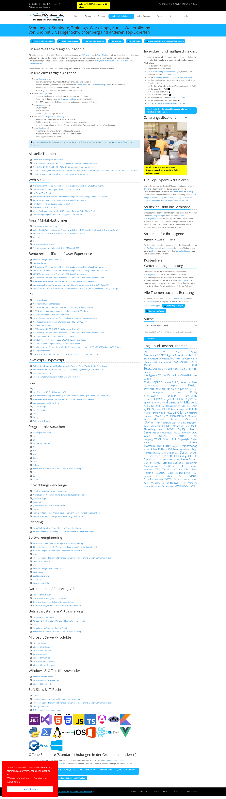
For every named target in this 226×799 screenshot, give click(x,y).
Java (32, 382)
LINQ (176, 412)
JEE (188, 406)
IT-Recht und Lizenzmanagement (47, 710)
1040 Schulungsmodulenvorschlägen (165, 71)
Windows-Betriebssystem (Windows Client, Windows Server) (59, 621)
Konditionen (134, 41)
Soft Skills (173, 456)
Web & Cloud (39, 179)
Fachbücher (81, 85)
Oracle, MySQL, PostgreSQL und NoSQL (50, 598)
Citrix (194, 375)
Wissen (160, 16)
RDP (169, 449)
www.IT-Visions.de (61, 791)
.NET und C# (87, 55)
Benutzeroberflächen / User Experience (60, 253)
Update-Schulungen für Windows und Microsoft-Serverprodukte (60, 174)
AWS (176, 362)
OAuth (185, 432)
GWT (162, 402)
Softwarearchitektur (41, 561)
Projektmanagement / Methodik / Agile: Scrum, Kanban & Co (59, 550)
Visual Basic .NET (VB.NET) (44, 443)
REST (166, 452)
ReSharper (158, 453)
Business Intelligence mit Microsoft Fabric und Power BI (57, 605)
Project (175, 446)
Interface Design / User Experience (48, 259)
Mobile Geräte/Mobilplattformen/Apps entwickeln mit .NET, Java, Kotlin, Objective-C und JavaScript (75, 230)
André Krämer (166, 200)
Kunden (41, 128)
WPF (179, 486)
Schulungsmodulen (68, 99)
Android (36, 237)
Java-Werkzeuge (39, 406)
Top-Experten (179, 97)
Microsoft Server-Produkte (50, 637)
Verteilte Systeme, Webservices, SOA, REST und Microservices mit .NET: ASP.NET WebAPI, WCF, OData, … (78, 347)
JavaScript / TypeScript (46, 359)
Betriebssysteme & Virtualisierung (56, 611)
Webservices (157, 482)
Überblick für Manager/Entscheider (48, 159)
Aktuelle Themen (42, 153)
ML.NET (166, 426)
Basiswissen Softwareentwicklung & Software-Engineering (58, 543)
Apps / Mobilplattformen (48, 220)
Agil (169, 355)
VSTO (168, 479)
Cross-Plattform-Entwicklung (45, 226)
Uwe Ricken (168, 197)
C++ (34, 447)
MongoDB (178, 426)
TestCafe (169, 466)
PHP (174, 439)
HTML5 (185, 402)
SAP (177, 452)
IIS (148, 406)
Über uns (173, 16)
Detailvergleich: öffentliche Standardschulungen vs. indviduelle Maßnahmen (168, 110)
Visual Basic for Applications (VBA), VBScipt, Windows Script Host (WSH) (63, 531)
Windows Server (40, 643)
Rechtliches (192, 792)
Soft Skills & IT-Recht (45, 689)
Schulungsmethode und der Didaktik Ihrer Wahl (173, 77)
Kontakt (166, 792)
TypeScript (168, 469)
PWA (155, 449)
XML (193, 486)
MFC (166, 416)
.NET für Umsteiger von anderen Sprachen (51, 314)
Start (76, 16)
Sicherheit (37, 579)
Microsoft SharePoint (42, 650)
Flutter (157, 399)
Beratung (101, 16)
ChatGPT (185, 375)
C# (34, 440)
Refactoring (185, 449)
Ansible (165, 358)
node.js (177, 432)
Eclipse (180, 389)
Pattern (166, 439)
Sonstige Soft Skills (41, 583)
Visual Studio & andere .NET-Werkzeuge (50, 491)
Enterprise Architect (167, 392)
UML (35, 565)
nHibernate (166, 432)
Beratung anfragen (173, 305)
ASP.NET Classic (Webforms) (45, 207)
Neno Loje (178, 197)
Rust (34, 450)
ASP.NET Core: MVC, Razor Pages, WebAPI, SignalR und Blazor (59, 200)
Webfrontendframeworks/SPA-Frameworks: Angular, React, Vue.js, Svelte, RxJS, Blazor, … (71, 196)
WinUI (173, 486)
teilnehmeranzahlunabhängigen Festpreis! (168, 103)
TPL (158, 469)
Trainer (147, 189)
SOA (163, 456)
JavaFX (163, 405)
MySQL (182, 429)
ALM (174, 355)
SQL (189, 456)
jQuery (158, 409)
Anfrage (194, 4)
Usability (160, 472)
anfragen (154, 251)
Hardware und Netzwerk (43, 617)
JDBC (183, 406)
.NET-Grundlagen (40, 300)
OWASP (158, 439)
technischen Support (152, 305)
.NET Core (170, 352)
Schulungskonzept (151, 274)
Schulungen (43, 93)
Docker (171, 389)
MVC (161, 429)
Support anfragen (155, 311)
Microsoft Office (179, 422)
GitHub (179, 399)
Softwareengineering (45, 537)
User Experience (178, 472)
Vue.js (178, 479)
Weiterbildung (179, 298)
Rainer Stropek (182, 200)
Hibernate (172, 402)
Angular (156, 358)
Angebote (42, 105)
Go (34, 476)
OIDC (192, 432)
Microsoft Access (166, 419)
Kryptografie (152, 412)
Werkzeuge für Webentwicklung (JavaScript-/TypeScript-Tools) (59, 494)
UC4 (34, 472)
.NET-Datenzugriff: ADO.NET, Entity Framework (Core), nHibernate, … (62, 329)
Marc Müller (187, 197)
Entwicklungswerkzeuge (48, 485)
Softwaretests (39, 502)
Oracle (180, 436)
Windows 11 (176, 482)
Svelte (184, 459)
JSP (168, 409)
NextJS (156, 432)
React (176, 449)
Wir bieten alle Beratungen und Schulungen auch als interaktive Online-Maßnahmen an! (163, 170)
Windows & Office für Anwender (54, 670)
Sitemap (156, 792)
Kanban (175, 409)
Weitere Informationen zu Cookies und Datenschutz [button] (27, 780)
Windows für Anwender (43, 676)
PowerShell (101, 55)
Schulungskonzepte (68, 41)
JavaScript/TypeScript (42, 193)
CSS (174, 382)
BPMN (189, 368)
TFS (182, 466)
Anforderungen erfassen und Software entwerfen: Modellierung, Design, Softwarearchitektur (73, 558)
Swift (35, 461)
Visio (159, 476)
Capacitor (173, 375)
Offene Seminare (144, 16)
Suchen (150, 339)
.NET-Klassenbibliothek (42, 325)
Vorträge (190, 192)
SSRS (176, 459)
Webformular (183, 280)
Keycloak (184, 409)
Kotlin (35, 413)
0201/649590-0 (168, 4)
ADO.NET (160, 355)
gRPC (190, 399)
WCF (186, 479)
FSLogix (166, 399)
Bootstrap (179, 368)
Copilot (156, 382)
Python (36, 465)
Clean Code (147, 380)
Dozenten (42, 79)
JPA (152, 409)
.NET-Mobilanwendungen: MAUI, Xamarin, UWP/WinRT (56, 343)
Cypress (181, 382)
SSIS (171, 459)
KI (190, 409)
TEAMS (156, 462)
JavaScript (173, 406)
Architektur (176, 358)
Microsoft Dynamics (41, 657)
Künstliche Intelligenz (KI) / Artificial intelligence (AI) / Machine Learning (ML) (65, 163)
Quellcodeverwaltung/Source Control (49, 505)
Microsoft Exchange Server (44, 661)
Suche (185, 16)
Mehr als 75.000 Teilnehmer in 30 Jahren (93, 5)
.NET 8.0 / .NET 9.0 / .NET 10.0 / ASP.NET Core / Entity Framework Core (63, 167)
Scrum (35, 554)
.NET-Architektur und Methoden (46, 303)
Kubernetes (165, 412)
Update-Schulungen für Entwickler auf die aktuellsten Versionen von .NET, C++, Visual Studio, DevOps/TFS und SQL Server (85, 170)
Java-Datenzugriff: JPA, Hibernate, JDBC (49, 392)
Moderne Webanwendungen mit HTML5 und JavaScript (56, 189)
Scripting (36, 522)
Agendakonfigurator (183, 251)
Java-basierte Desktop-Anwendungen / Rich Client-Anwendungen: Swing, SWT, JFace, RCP (71, 285)
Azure (184, 362)
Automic (168, 362)
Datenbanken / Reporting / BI (52, 588)
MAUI (158, 416)
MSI (187, 426)
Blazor (170, 368)
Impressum (178, 792)
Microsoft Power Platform (44, 244)
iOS (34, 240)
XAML (186, 486)
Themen (88, 16)
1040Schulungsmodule (42, 41)
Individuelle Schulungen (121, 16)
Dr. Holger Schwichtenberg (53, 116)
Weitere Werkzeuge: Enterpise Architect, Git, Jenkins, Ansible (59, 516)
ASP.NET (190, 358)
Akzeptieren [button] (30, 789)
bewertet (78, 90)
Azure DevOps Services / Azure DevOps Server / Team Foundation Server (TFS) (66, 513)
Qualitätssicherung (41, 576)
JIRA (148, 409)
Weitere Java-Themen (42, 421)
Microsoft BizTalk (40, 654)
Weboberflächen (40, 263)
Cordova (167, 382)
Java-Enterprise (39, 410)
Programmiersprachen (47, 426)
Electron (193, 389)
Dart (34, 436)
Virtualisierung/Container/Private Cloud (50, 628)
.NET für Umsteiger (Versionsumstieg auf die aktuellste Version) (60, 311)
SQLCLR (157, 459)
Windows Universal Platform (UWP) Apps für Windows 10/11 (59, 233)
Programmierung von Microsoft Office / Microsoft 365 (56, 248)
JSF (163, 409)
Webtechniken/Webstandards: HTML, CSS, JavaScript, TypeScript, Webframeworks (68, 185)
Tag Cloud (144, 792)
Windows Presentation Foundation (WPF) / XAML (54, 336)
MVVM (170, 429)
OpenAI (163, 436)
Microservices (178, 416)
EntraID (172, 395)
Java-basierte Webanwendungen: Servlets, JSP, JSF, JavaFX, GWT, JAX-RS (63, 281)
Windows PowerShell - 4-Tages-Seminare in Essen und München (58, 778)
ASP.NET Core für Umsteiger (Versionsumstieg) (53, 204)
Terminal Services (172, 462)
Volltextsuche (167, 248)
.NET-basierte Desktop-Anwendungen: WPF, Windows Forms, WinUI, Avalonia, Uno (68, 277)
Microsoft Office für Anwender (46, 680)
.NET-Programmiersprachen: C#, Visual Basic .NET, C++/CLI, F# (60, 322)
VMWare (159, 479)
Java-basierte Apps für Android (46, 403)
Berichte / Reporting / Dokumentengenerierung (53, 602)
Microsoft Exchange (161, 422)
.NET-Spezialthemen (41, 350)
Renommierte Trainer (93, 41)
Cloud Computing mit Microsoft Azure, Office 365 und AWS (58, 214)
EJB (186, 389)
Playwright (183, 439)
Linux (35, 624)
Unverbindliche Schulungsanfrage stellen (165, 41)
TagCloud (150, 248)
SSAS (165, 459)
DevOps (36, 509)
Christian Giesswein (152, 200)
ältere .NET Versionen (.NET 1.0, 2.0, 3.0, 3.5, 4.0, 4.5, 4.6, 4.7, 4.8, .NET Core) (65, 354)
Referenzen (116, 41)
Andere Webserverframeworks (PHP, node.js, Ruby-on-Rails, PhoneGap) (64, 211)
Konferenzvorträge (98, 85)
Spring (35, 417)
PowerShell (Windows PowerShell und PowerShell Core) (57, 468)
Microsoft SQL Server (42, 594)
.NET (32, 294)
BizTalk (161, 368)
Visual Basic (175, 476)
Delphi (35, 479)
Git (172, 399)
